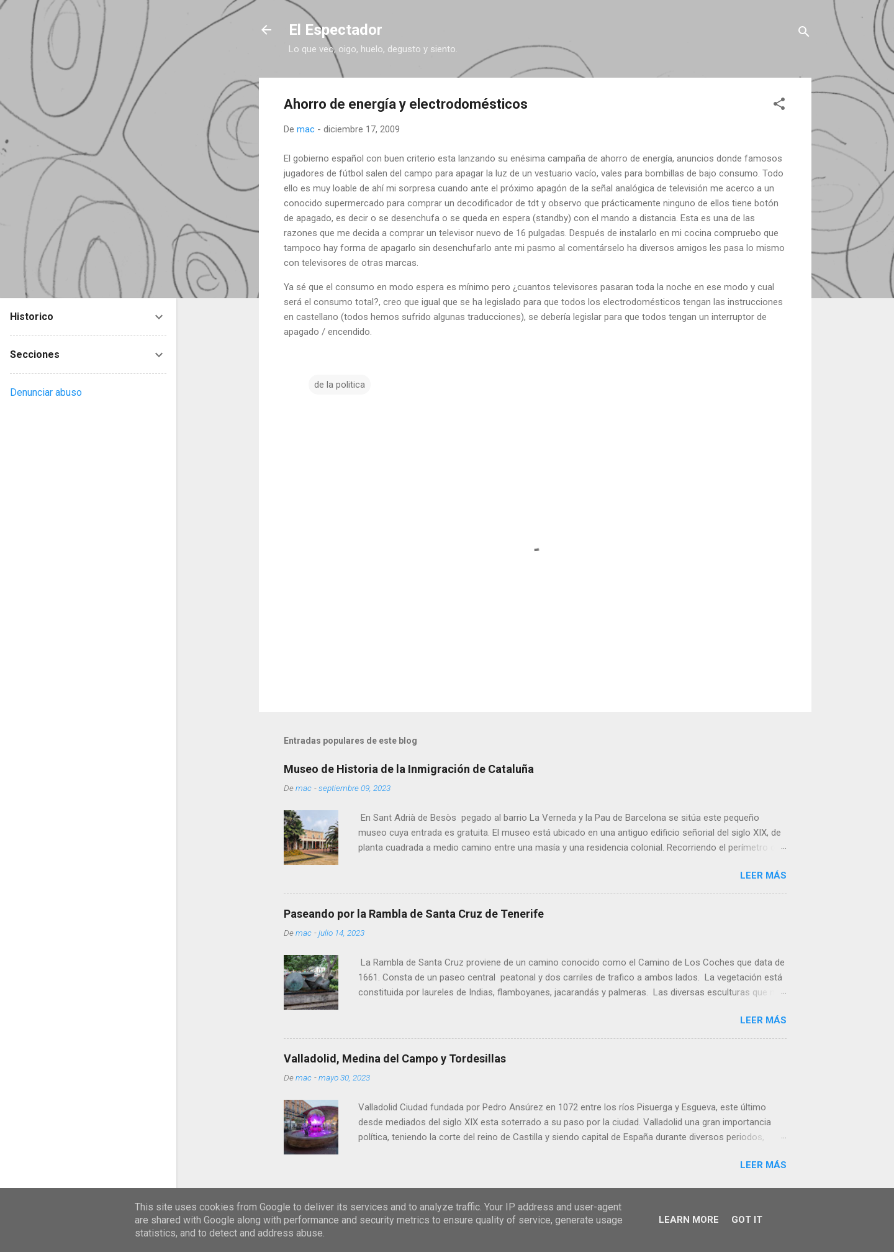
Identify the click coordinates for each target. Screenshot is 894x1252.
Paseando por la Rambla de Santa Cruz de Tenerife (414, 913)
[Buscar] (804, 34)
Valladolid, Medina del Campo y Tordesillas (395, 1058)
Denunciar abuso (46, 392)
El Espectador (335, 30)
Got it (746, 1219)
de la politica (339, 384)
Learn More (689, 1219)
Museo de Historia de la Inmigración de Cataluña (409, 768)
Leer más (763, 875)
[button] (779, 106)
